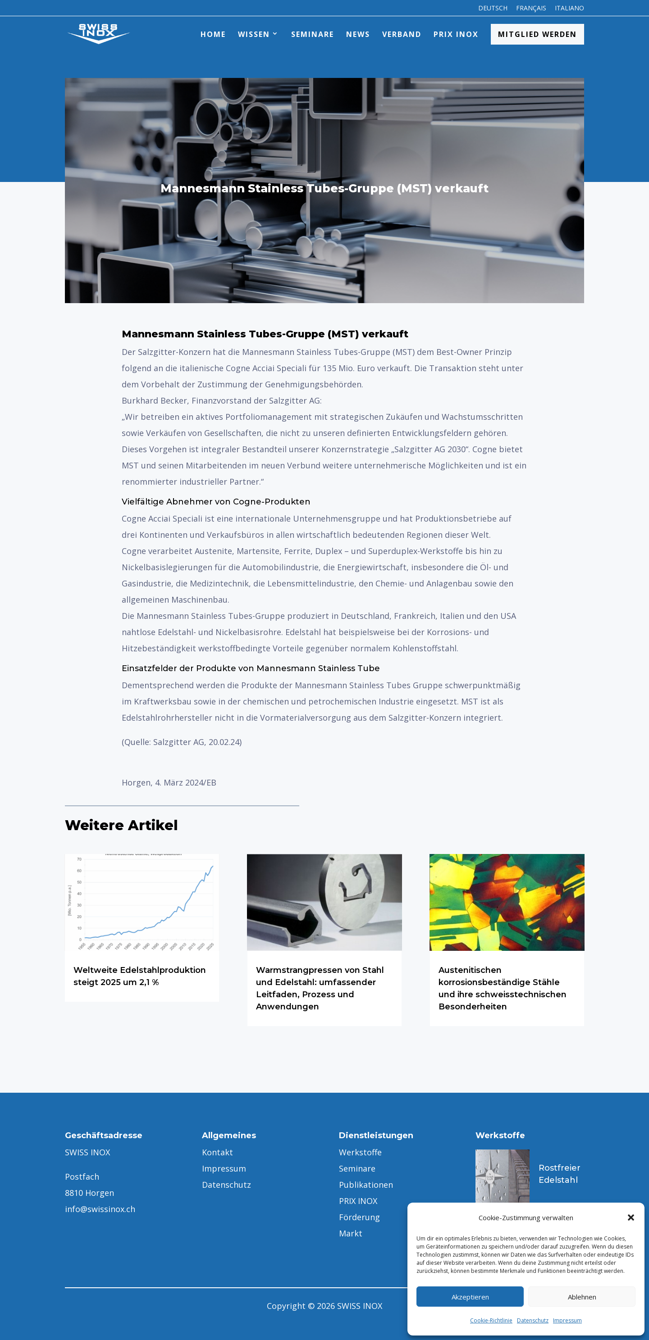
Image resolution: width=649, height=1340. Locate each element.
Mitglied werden (537, 34)
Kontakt (217, 1152)
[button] (630, 1217)
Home (213, 34)
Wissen (254, 34)
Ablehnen (582, 1296)
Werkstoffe (360, 1152)
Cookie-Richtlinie (491, 1320)
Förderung (359, 1217)
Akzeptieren (470, 1296)
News (358, 34)
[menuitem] (492, 10)
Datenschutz (532, 1320)
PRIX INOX (456, 34)
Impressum (567, 1320)
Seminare (312, 34)
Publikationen (366, 1184)
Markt (350, 1233)
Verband (401, 34)
